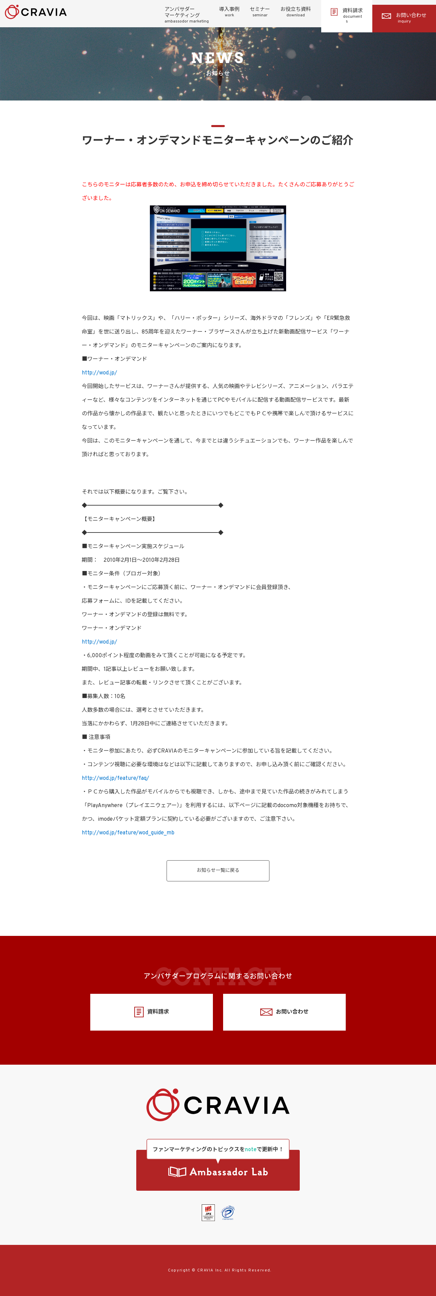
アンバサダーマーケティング (187, 15)
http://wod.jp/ (99, 373)
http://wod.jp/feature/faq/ (115, 778)
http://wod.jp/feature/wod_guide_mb (128, 833)
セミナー (260, 12)
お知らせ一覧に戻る (218, 871)
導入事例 (229, 12)
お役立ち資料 (295, 12)
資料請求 (347, 16)
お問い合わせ (404, 18)
